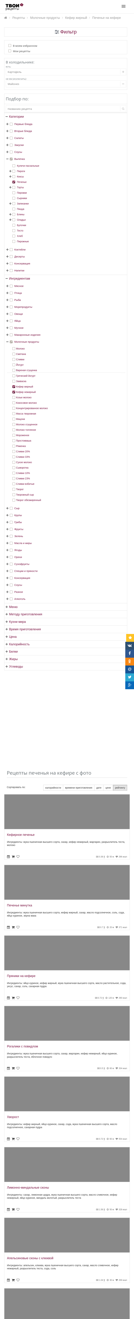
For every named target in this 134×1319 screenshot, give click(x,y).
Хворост (13, 1023)
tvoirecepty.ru (122, 1314)
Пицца (20, 209)
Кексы (20, 176)
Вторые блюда (23, 131)
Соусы (18, 151)
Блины (20, 214)
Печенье (22, 182)
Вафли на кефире (20, 1234)
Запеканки (23, 203)
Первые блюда (23, 124)
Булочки (21, 225)
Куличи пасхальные (28, 165)
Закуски (19, 144)
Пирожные (23, 241)
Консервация (22, 263)
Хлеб (20, 236)
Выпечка (19, 158)
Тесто (20, 230)
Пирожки (22, 192)
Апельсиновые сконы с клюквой (30, 1164)
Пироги (21, 171)
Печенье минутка (19, 811)
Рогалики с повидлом (22, 952)
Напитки (19, 270)
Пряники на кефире (21, 881)
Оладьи (21, 219)
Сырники (22, 198)
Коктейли (19, 249)
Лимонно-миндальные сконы (28, 1093)
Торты (20, 187)
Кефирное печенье (21, 740)
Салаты (19, 137)
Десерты (19, 256)
